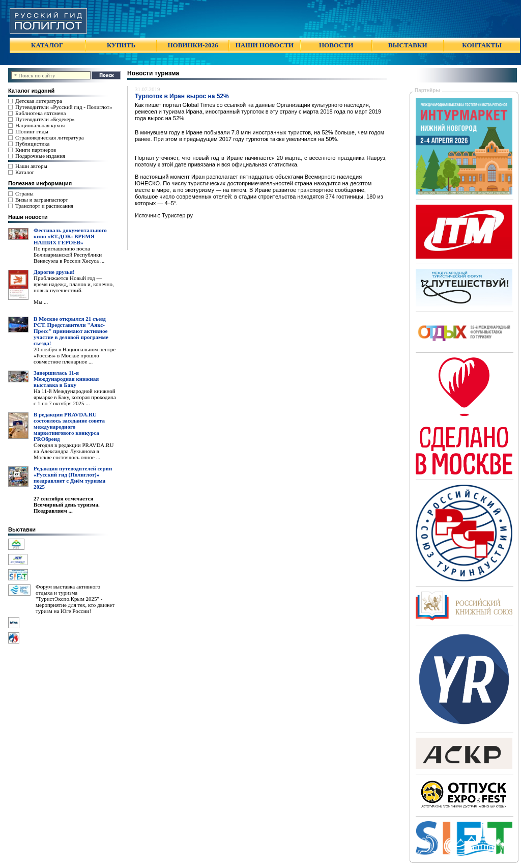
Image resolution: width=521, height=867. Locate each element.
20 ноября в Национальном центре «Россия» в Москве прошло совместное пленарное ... (74, 355)
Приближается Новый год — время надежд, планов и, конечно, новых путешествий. (74, 284)
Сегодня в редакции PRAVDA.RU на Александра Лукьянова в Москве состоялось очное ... (73, 451)
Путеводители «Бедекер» (45, 119)
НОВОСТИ (336, 45)
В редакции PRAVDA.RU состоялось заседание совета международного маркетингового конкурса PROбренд (69, 426)
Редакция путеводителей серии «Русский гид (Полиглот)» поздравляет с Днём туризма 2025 (73, 477)
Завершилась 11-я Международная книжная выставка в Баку (66, 379)
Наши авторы (31, 166)
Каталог (24, 172)
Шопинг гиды (31, 131)
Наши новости (28, 217)
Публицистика (32, 144)
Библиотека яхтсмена (40, 113)
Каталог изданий (31, 91)
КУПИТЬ (121, 45)
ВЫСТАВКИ (407, 45)
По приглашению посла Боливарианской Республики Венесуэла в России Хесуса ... (69, 254)
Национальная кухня (40, 125)
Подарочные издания (40, 156)
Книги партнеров (35, 150)
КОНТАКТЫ (482, 45)
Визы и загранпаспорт (41, 200)
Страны (24, 193)
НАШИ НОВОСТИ (265, 45)
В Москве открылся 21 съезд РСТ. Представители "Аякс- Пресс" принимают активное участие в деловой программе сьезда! (71, 331)
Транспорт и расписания (44, 206)
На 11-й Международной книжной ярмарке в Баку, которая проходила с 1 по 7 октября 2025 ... (75, 397)
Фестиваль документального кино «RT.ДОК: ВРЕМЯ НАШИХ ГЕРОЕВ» (70, 236)
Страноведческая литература (49, 137)
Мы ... (41, 302)
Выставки (22, 529)
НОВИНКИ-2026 (192, 45)
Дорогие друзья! (54, 272)
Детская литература (38, 101)
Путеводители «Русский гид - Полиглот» (63, 107)
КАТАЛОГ (47, 45)
